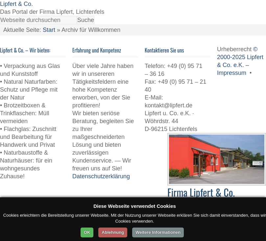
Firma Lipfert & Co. (201, 192)
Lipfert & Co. (16, 4)
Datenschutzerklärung (101, 176)
